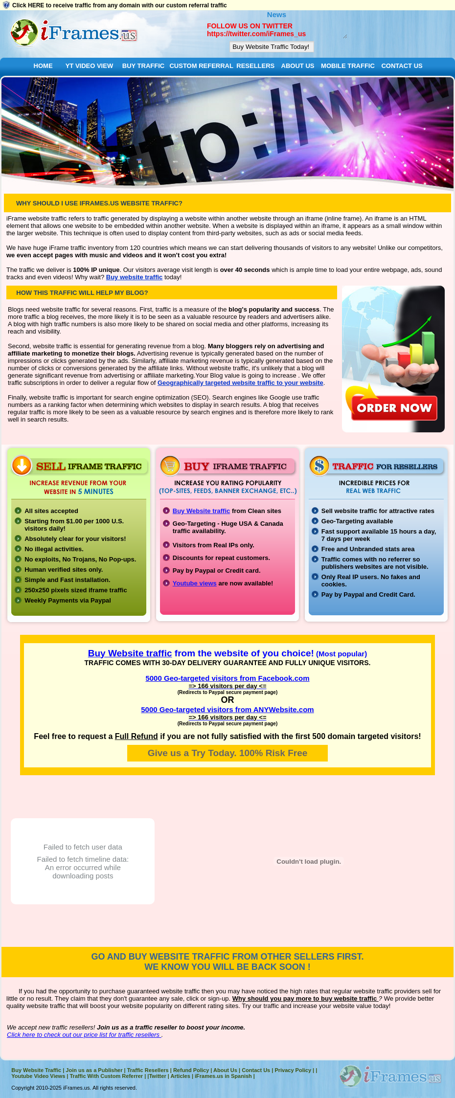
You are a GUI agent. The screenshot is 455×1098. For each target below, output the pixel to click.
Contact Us (256, 1070)
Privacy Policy (292, 1070)
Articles (180, 1076)
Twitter (157, 1076)
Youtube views (195, 583)
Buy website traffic (134, 277)
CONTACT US (401, 65)
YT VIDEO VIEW (90, 65)
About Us (225, 1070)
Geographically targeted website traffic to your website (240, 382)
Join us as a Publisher (94, 1070)
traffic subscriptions (34, 383)
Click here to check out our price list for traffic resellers (84, 1034)
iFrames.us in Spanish (223, 1076)
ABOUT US (298, 65)
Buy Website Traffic (36, 1070)
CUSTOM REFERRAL (201, 65)
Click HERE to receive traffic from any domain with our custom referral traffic (119, 5)
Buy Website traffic (201, 511)
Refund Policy (191, 1070)
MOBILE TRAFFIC (348, 65)
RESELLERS (255, 65)
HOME (43, 65)
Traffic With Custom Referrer (106, 1076)
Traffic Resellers (148, 1070)
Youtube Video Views (38, 1076)
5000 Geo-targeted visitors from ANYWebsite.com (227, 709)
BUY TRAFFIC (143, 65)
